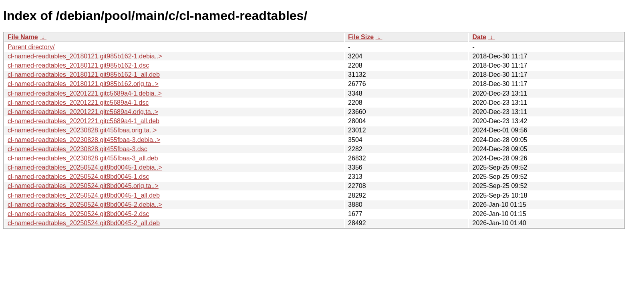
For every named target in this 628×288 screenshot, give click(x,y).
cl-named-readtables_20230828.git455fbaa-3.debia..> (84, 139)
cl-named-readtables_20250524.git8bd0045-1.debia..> (85, 167)
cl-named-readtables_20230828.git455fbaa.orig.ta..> (82, 130)
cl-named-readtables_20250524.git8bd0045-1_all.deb (84, 195)
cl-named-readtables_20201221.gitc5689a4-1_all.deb (83, 121)
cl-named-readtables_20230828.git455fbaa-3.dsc (77, 149)
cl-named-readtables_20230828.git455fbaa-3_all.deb (83, 158)
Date (479, 37)
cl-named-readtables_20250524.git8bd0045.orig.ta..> (83, 185)
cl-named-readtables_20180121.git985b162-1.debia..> (85, 56)
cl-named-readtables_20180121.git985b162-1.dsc (78, 65)
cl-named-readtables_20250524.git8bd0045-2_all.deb (84, 223)
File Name (23, 37)
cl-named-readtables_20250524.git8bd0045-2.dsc (78, 213)
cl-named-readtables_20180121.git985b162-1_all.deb (84, 74)
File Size (361, 37)
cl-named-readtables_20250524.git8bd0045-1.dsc (78, 176)
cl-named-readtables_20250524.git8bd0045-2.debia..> (85, 204)
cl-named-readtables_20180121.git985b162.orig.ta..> (83, 83)
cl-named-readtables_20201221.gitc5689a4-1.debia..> (85, 93)
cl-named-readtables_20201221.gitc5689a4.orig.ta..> (83, 111)
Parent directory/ (31, 47)
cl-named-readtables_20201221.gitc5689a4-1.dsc (78, 102)
